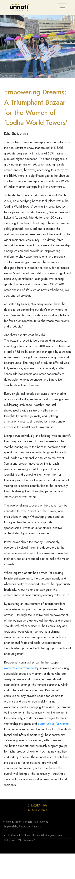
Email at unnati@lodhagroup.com (43, 835)
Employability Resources (17, 826)
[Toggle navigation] (62, 7)
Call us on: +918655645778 (20, 840)
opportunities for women (53, 723)
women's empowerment (19, 668)
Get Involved (41, 822)
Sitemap (36, 826)
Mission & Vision (12, 822)
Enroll (6, 835)
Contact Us (17, 835)
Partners (27, 822)
